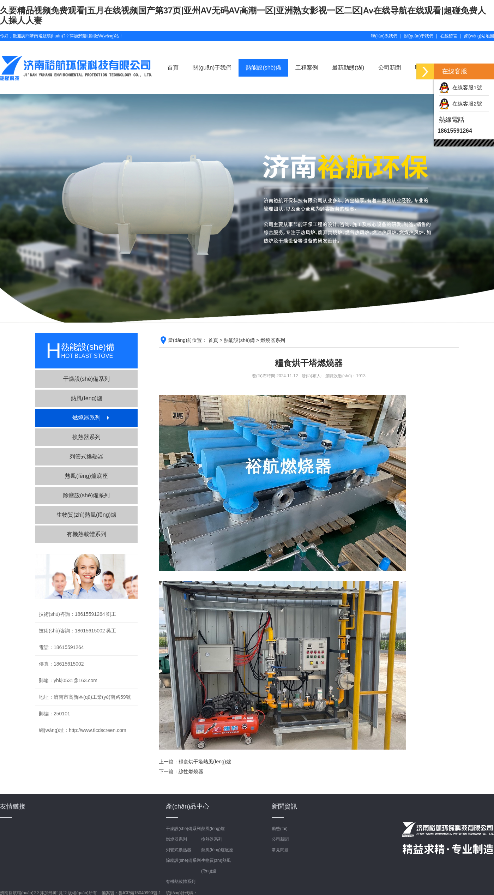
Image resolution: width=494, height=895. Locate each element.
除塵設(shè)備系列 (86, 495)
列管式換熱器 (86, 456)
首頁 (173, 68)
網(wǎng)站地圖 (479, 36)
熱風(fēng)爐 (86, 398)
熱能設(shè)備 (263, 68)
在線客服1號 (460, 87)
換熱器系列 (86, 437)
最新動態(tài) (348, 68)
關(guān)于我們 (419, 36)
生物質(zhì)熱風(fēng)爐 (86, 515)
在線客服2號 (460, 104)
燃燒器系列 (86, 418)
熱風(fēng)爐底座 (86, 476)
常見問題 (280, 849)
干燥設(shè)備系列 (86, 379)
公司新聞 (389, 68)
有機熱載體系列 (86, 534)
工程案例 (306, 68)
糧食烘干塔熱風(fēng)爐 (205, 761)
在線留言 (448, 36)
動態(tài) (280, 828)
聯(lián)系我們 (384, 36)
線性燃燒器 (191, 771)
